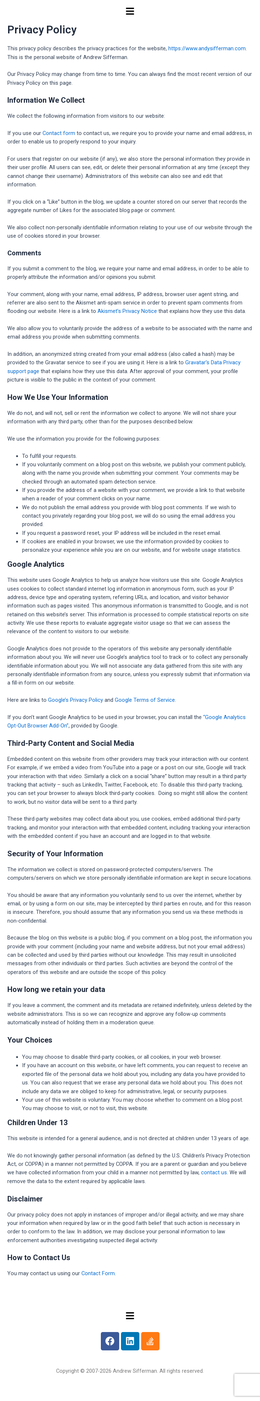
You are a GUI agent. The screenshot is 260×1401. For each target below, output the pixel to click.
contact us (214, 1172)
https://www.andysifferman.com (207, 48)
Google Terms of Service (145, 700)
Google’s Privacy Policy (75, 700)
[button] (129, 12)
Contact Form (98, 1273)
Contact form (59, 133)
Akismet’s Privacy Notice (127, 311)
